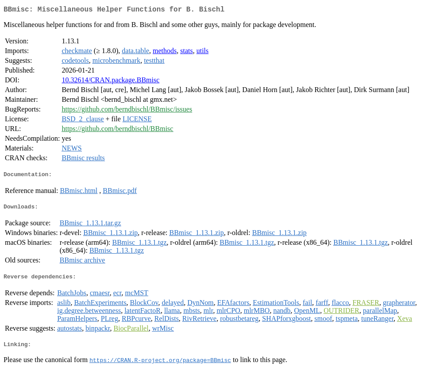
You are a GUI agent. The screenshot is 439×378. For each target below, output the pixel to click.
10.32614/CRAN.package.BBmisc (110, 81)
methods (165, 52)
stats (186, 52)
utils (202, 52)
